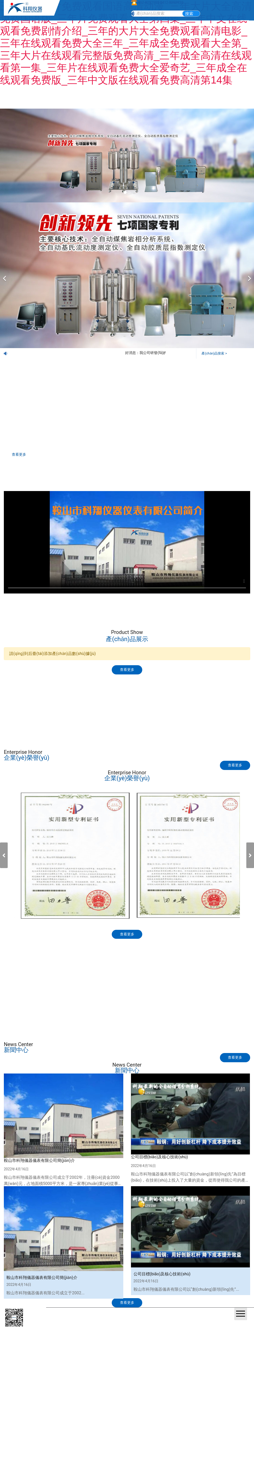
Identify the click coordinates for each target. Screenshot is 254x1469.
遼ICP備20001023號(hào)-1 (181, 1329)
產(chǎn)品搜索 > (215, 353)
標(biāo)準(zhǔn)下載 (65, 717)
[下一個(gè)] (249, 275)
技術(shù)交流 (188, 695)
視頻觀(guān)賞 (189, 717)
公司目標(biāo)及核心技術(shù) (159, 1171)
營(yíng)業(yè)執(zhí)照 (223, 1329)
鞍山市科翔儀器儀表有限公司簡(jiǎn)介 (39, 1175)
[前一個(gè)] (5, 275)
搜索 (189, 13)
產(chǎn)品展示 (65, 695)
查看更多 (22, 455)
